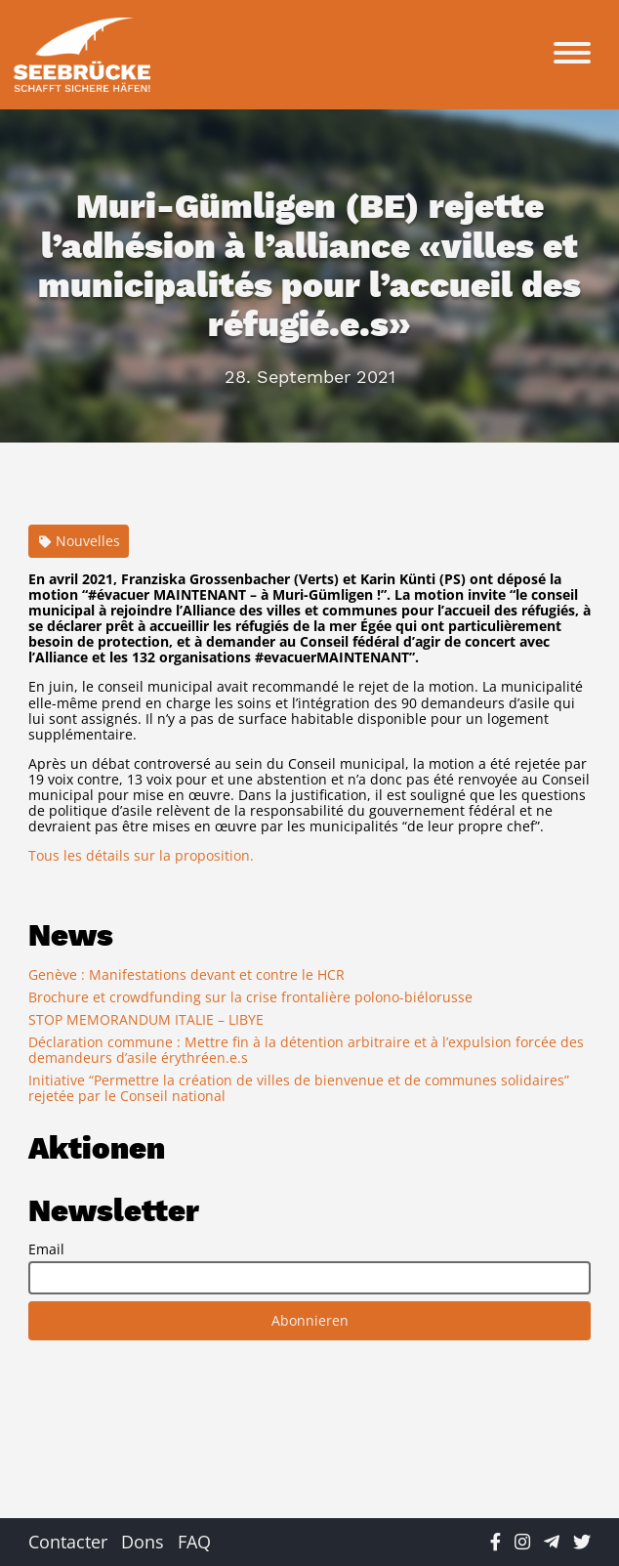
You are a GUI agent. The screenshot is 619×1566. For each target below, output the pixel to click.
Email (46, 1249)
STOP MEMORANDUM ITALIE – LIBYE (146, 1019)
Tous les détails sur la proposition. (141, 855)
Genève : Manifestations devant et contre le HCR (186, 974)
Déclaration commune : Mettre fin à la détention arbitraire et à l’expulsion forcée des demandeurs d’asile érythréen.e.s (306, 1050)
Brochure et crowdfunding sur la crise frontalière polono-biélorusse (250, 997)
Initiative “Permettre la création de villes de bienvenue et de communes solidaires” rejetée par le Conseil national (298, 1088)
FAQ (194, 1541)
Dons (142, 1541)
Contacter (67, 1541)
